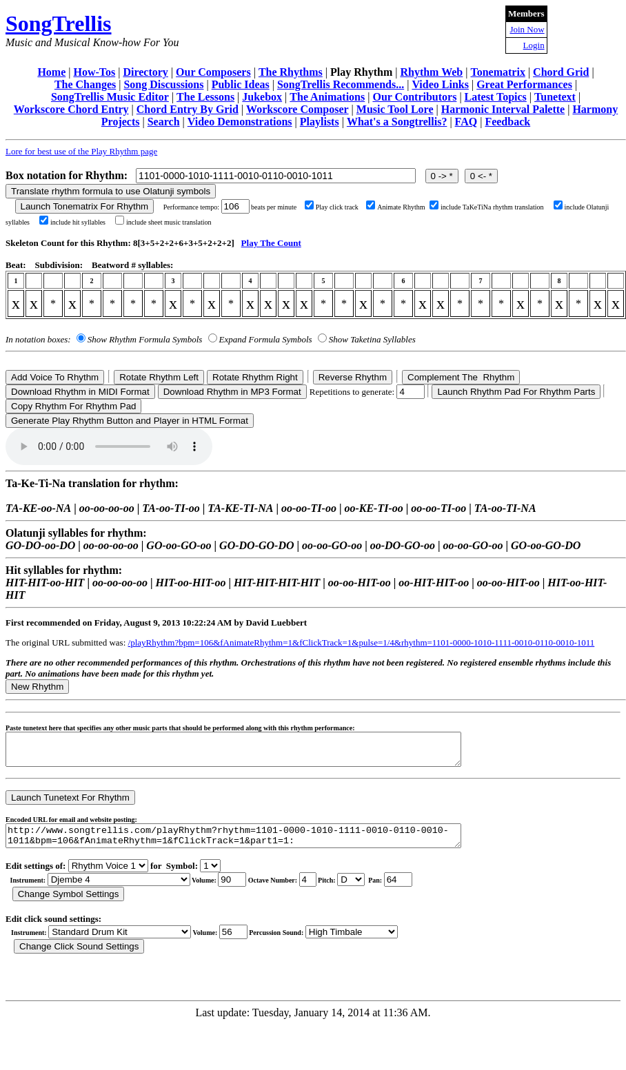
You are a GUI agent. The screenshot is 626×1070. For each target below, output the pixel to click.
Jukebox (262, 97)
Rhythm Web (431, 72)
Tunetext (555, 97)
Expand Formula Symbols (265, 339)
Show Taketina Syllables (372, 339)
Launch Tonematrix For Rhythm (85, 206)
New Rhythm (37, 686)
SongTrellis (59, 23)
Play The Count (271, 243)
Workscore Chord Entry (71, 109)
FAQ (466, 121)
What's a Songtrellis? (397, 121)
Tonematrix (497, 72)
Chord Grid (561, 72)
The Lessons (205, 97)
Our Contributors (414, 97)
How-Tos (94, 72)
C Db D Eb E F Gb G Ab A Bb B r (351, 889)
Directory (145, 72)
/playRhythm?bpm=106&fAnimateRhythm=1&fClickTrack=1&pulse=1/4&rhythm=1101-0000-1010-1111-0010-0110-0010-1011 (361, 642)
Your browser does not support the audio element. (109, 446)
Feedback (507, 121)
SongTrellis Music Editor (110, 97)
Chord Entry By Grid (188, 109)
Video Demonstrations (240, 121)
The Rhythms (291, 72)
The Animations (327, 97)
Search (164, 121)
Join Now (526, 29)
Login (534, 45)
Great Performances (524, 84)
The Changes (85, 84)
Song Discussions (163, 84)
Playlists (319, 121)
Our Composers (213, 72)
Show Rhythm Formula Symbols (145, 339)
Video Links (440, 84)
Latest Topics (496, 97)
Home (51, 72)
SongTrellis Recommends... (340, 84)
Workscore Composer (297, 109)
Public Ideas (241, 84)
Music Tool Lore (395, 109)
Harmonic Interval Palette (503, 109)
